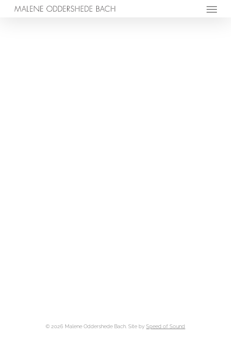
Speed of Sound (165, 326)
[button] (212, 9)
